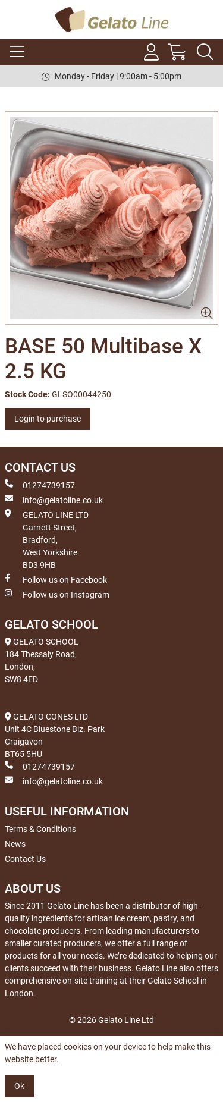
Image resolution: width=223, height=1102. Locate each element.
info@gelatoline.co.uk (54, 499)
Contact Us (25, 859)
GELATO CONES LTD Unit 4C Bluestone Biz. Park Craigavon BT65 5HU (55, 735)
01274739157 (40, 484)
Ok (19, 1086)
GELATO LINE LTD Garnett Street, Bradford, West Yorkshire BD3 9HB (47, 539)
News (15, 844)
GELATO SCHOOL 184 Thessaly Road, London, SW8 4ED (41, 660)
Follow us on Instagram (57, 594)
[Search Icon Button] (205, 52)
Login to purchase (47, 418)
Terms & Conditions (40, 829)
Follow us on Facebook (56, 579)
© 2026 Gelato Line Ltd (111, 1020)
